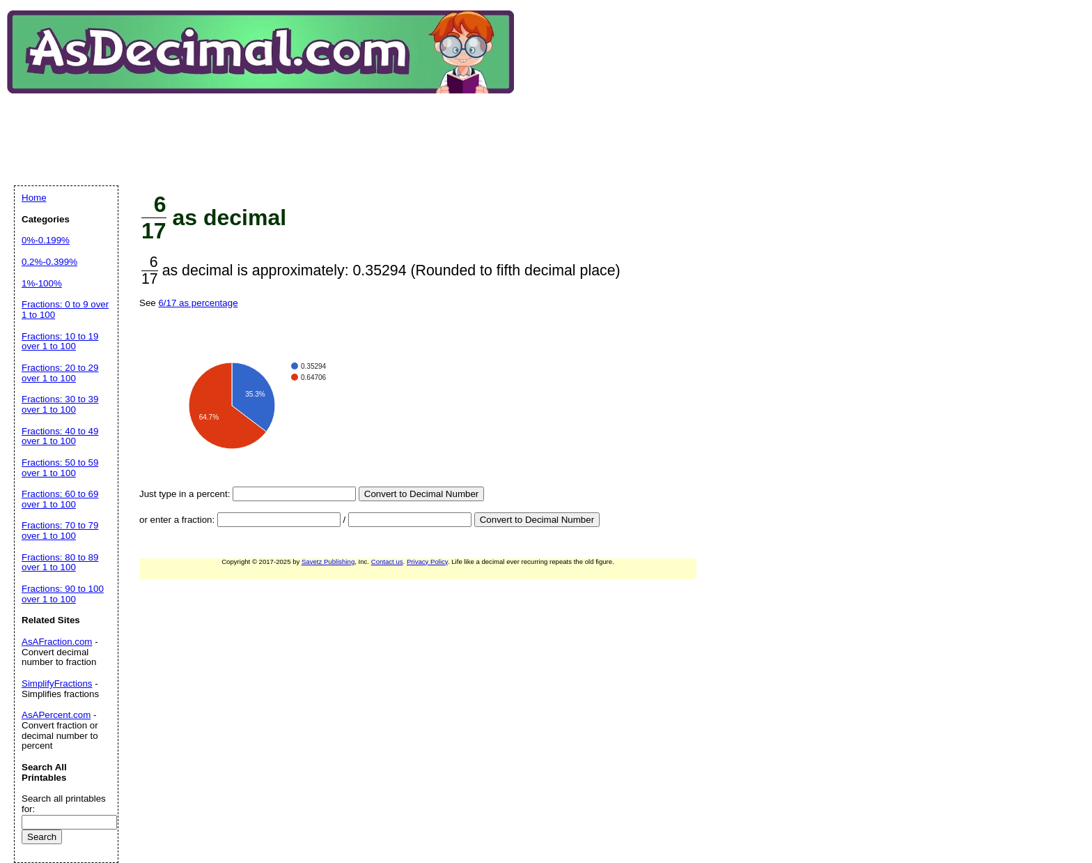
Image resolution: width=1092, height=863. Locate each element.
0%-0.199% (46, 240)
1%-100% (42, 283)
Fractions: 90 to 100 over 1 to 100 (63, 593)
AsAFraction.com (57, 641)
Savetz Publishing (328, 561)
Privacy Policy (427, 561)
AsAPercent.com (56, 715)
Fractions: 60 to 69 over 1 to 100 (60, 499)
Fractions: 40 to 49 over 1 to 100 (60, 436)
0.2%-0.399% (49, 262)
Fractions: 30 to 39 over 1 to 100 (60, 404)
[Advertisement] (267, 128)
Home (34, 197)
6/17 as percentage (197, 303)
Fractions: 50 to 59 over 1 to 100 (60, 467)
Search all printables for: (64, 803)
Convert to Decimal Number (421, 494)
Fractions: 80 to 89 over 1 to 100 (60, 562)
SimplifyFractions (57, 683)
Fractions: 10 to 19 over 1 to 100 (60, 341)
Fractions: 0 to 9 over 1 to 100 (65, 309)
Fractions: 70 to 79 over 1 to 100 (60, 530)
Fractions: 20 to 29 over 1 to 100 (60, 372)
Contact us (387, 561)
